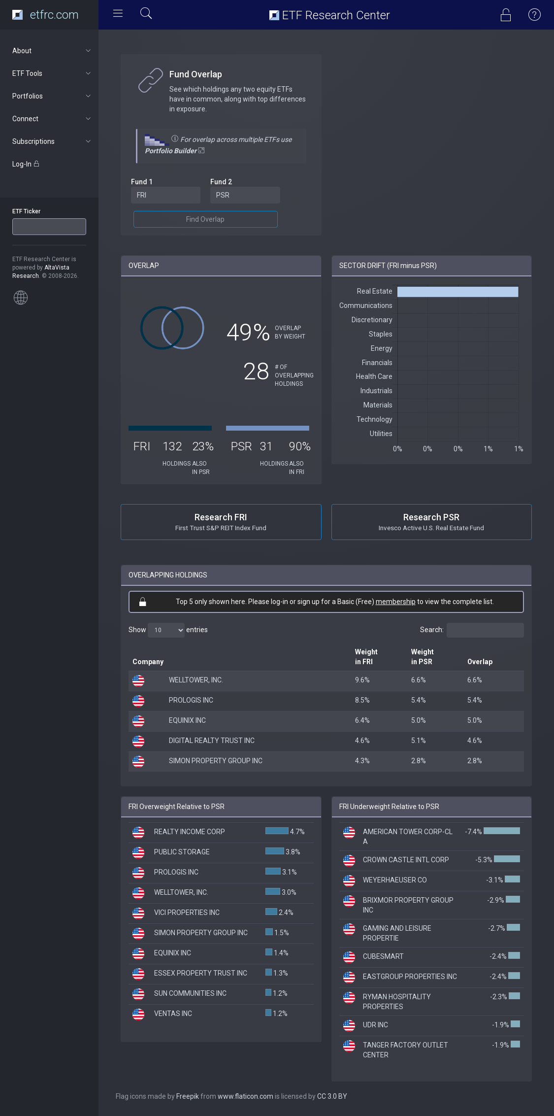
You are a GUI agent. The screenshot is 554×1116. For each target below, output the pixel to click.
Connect (52, 119)
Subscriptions (52, 141)
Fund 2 (221, 182)
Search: (472, 630)
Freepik (187, 1096)
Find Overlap (205, 219)
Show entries (168, 630)
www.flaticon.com (245, 1096)
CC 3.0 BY (332, 1096)
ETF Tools (52, 73)
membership (396, 602)
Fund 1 (142, 182)
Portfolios (52, 96)
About (52, 51)
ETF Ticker (26, 211)
